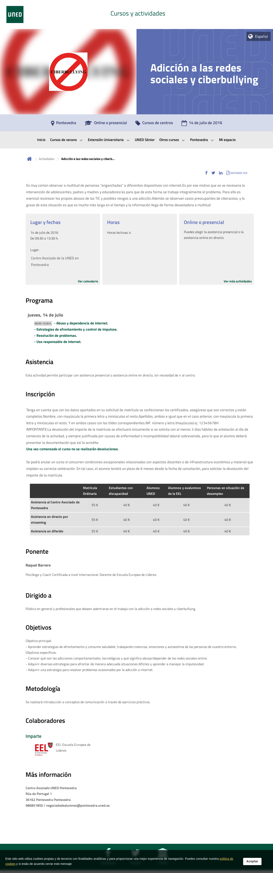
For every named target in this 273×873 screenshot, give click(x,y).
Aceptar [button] (252, 861)
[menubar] (136, 140)
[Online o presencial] (105, 124)
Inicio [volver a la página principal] (29, 159)
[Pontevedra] (63, 124)
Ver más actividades (238, 281)
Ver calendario (88, 281)
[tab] (136, 14)
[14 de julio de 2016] (202, 124)
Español (261, 36)
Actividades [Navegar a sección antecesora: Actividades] (46, 158)
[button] (206, 173)
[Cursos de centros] (154, 124)
